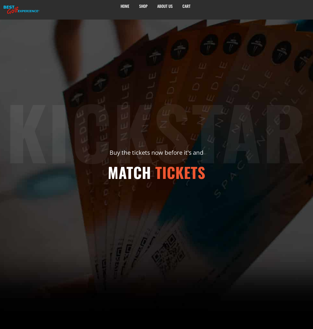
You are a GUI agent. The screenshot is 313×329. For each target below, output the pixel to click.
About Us (165, 6)
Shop (143, 6)
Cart (186, 6)
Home (125, 6)
